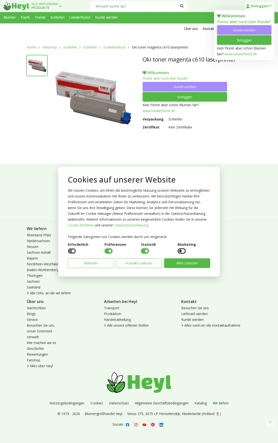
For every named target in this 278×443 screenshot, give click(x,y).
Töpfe (25, 17)
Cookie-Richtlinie (81, 225)
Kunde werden (244, 30)
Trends (40, 17)
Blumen (10, 17)
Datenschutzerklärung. (131, 225)
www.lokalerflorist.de (240, 54)
